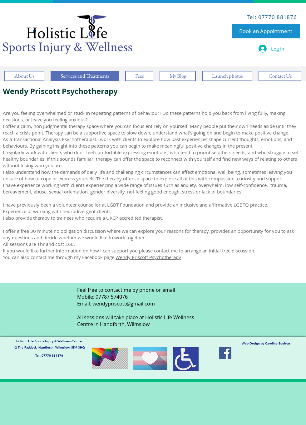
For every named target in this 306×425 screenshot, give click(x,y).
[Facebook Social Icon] (225, 353)
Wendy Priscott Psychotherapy (148, 257)
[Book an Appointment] (266, 31)
